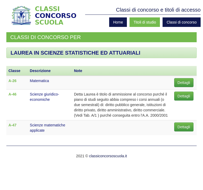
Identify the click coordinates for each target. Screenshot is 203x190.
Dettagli (184, 82)
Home (118, 22)
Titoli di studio (144, 22)
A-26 (12, 81)
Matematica (39, 81)
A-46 (12, 94)
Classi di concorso (182, 22)
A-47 (12, 125)
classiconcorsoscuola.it (108, 156)
